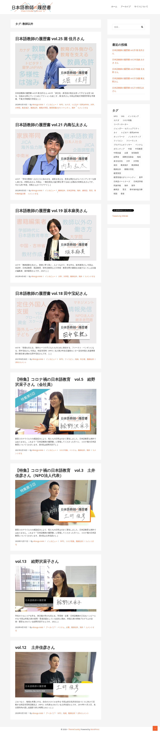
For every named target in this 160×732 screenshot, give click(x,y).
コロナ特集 (63, 450)
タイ (115, 132)
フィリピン (69, 359)
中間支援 (117, 153)
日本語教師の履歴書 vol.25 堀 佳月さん (49, 38)
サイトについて (141, 6)
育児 (91, 190)
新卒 (141, 177)
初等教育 (135, 153)
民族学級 (117, 185)
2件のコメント (20, 362)
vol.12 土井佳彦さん (35, 647)
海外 (73, 108)
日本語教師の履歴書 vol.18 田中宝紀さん (51, 293)
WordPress (95, 729)
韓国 (115, 193)
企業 (68, 627)
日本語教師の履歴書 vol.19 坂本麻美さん (51, 210)
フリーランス (131, 140)
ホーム (114, 6)
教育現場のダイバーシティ (59, 108)
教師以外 (34, 108)
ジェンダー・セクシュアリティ (126, 128)
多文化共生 (118, 161)
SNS (122, 116)
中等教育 (138, 149)
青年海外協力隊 (136, 189)
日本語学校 (71, 190)
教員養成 (135, 165)
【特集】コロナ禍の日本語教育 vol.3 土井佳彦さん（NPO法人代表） (55, 473)
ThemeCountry (74, 729)
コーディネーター (121, 124)
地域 (76, 359)
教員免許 (25, 108)
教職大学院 (43, 108)
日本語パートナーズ (122, 181)
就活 (115, 165)
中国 (130, 149)
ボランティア (119, 149)
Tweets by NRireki (120, 216)
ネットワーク (119, 136)
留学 (133, 185)
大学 (92, 104)
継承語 (84, 190)
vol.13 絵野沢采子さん (37, 561)
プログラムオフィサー (123, 144)
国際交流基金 (128, 157)
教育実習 (117, 173)
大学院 (17, 108)
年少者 (82, 359)
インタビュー (51, 104)
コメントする (83, 108)
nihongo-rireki (37, 104)
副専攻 (116, 157)
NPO (61, 104)
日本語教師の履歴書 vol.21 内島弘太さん (51, 124)
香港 (122, 193)
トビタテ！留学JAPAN (80, 104)
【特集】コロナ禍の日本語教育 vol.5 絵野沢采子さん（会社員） (55, 382)
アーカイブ (126, 6)
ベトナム (73, 450)
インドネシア (133, 116)
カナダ (67, 104)
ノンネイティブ (134, 136)
